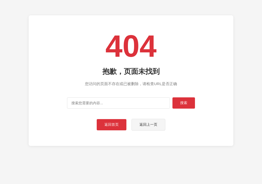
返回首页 (111, 124)
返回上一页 (148, 124)
